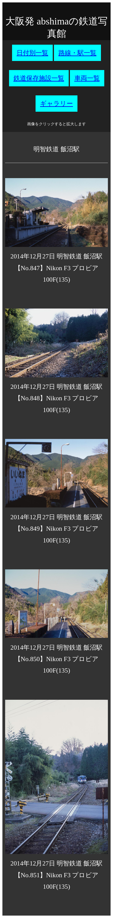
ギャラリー (56, 103)
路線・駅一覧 (77, 52)
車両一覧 (87, 78)
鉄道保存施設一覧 (39, 78)
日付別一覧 (32, 52)
